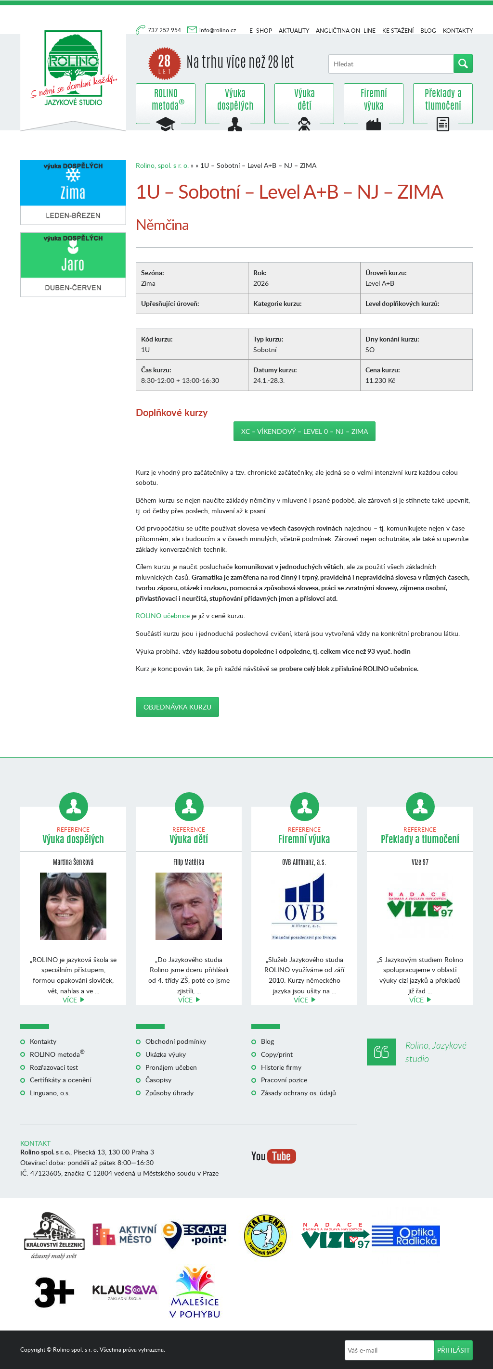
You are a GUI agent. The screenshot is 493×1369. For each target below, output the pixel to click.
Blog (428, 30)
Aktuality (294, 30)
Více (70, 999)
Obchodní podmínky (175, 1041)
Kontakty (458, 30)
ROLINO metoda (165, 100)
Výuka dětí (304, 100)
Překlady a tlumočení (443, 100)
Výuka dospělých (235, 100)
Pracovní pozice (284, 1079)
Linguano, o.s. (50, 1092)
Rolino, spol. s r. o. (162, 165)
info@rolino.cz (217, 30)
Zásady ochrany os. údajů (298, 1092)
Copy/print (277, 1054)
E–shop (260, 30)
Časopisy (158, 1079)
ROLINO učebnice (163, 615)
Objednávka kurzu (177, 706)
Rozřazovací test (54, 1067)
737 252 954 (165, 30)
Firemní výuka (374, 100)
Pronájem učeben (171, 1067)
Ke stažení (398, 30)
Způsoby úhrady (169, 1092)
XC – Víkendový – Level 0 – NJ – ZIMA (304, 431)
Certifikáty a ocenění (60, 1079)
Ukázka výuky (165, 1054)
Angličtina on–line (346, 30)
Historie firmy (281, 1067)
